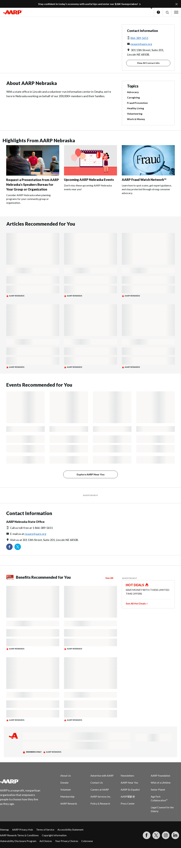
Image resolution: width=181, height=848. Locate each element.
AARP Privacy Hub (22, 829)
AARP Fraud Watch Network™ (144, 179)
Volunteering (134, 113)
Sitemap (4, 829)
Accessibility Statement (70, 829)
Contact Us (96, 782)
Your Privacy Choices (66, 840)
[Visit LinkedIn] (175, 835)
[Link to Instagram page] (166, 835)
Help (158, 12)
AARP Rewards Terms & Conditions (19, 835)
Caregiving (133, 97)
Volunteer (65, 789)
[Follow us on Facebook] (9, 547)
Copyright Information (54, 835)
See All (109, 577)
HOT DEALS (135, 585)
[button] (167, 12)
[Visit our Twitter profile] (17, 547)
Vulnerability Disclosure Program (18, 840)
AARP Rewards (68, 803)
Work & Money (136, 119)
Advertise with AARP (102, 775)
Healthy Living (135, 108)
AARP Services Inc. (100, 796)
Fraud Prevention (137, 102)
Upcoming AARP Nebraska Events (89, 179)
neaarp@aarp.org (141, 44)
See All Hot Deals (136, 603)
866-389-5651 (139, 38)
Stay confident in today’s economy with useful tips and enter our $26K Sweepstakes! (88, 3)
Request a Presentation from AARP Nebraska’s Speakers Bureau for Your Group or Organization (32, 184)
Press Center (128, 803)
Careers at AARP (99, 789)
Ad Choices (45, 840)
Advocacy (133, 92)
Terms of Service (45, 829)
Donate (64, 782)
